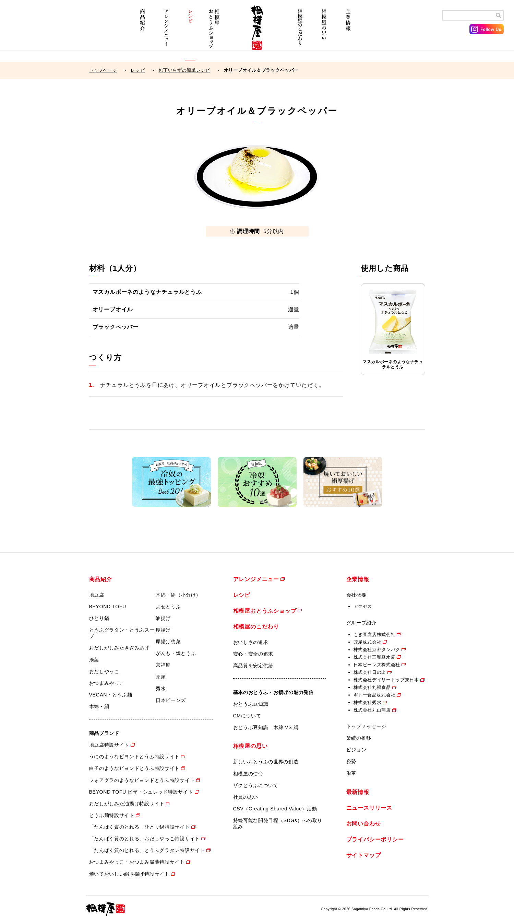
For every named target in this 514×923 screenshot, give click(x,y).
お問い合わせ (363, 824)
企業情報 (348, 33)
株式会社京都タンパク (377, 649)
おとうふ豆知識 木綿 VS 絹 (266, 727)
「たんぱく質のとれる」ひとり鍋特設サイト (139, 827)
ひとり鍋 (99, 618)
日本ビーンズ (171, 700)
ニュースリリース (369, 808)
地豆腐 (96, 595)
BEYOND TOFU (107, 606)
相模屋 (257, 33)
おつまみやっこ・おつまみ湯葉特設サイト (137, 862)
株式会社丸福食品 (372, 687)
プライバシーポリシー (375, 839)
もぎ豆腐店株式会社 (375, 634)
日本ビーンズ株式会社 (377, 664)
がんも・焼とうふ (176, 653)
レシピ (190, 33)
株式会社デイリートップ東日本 (386, 679)
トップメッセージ (366, 726)
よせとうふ (168, 606)
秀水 (161, 688)
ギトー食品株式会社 (375, 694)
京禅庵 (163, 665)
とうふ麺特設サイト (111, 815)
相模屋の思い (324, 33)
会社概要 (356, 595)
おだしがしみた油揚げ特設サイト (127, 803)
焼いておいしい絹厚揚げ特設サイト (129, 874)
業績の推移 (359, 738)
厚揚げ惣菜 (168, 641)
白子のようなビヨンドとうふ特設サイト (134, 768)
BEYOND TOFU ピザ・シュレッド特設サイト (141, 792)
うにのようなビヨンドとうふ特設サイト (134, 756)
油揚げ (163, 618)
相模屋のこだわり (300, 33)
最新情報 (357, 792)
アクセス (363, 606)
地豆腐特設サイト (109, 745)
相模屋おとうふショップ (214, 33)
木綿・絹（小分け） (178, 595)
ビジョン (356, 749)
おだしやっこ (104, 671)
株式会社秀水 (368, 702)
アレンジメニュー (166, 33)
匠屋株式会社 (368, 642)
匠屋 (161, 677)
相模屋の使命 (248, 773)
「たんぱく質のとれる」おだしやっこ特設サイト (144, 838)
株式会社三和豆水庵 (375, 657)
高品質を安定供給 (253, 665)
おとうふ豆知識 (250, 704)
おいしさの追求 (250, 642)
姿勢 (351, 761)
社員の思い (246, 797)
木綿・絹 (99, 706)
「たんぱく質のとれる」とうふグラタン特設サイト (147, 850)
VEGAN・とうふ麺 (110, 694)
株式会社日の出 (370, 672)
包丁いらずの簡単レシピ (184, 70)
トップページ (103, 70)
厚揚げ (163, 630)
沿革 (351, 773)
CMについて (247, 715)
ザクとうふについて (255, 785)
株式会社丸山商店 (372, 710)
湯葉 (94, 659)
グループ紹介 (361, 622)
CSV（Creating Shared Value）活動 (275, 808)
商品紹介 (142, 33)
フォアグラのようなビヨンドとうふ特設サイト (142, 780)
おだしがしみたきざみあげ (119, 647)
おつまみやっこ (106, 683)
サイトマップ (363, 855)
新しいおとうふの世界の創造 (266, 761)
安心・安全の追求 (253, 654)
